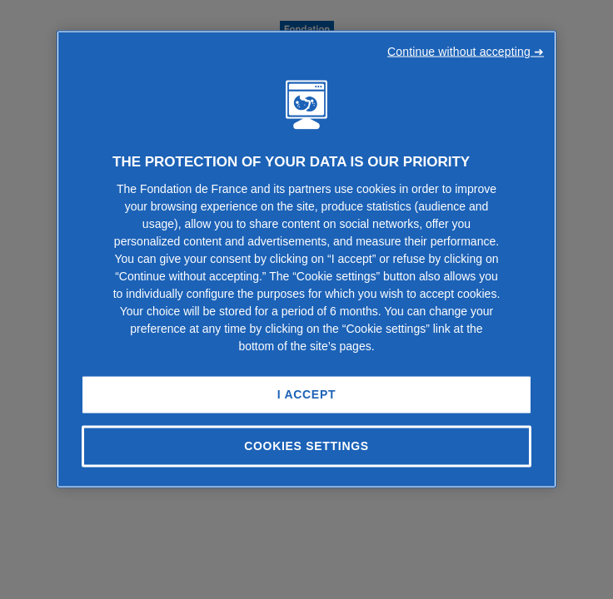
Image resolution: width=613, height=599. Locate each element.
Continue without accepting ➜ (465, 51)
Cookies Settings (306, 446)
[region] (306, 259)
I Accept (306, 394)
